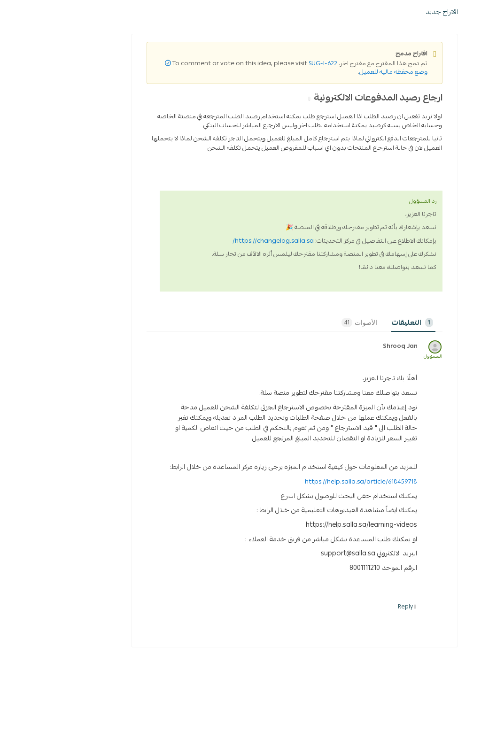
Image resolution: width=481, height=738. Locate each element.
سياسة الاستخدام (393, 54)
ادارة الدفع (386, 208)
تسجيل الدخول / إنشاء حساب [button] (53, 80)
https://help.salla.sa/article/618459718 (237, 571)
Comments (306, 412)
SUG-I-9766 (400, 102)
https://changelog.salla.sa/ (149, 331)
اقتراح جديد (318, 102)
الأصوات (236, 412)
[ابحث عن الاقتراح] (417, 80)
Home (454, 102)
